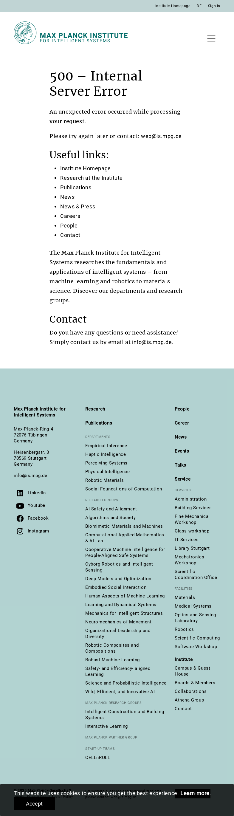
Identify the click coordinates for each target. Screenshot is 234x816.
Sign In (214, 6)
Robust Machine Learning (112, 659)
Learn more (195, 793)
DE (199, 6)
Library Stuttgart (192, 548)
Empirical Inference (106, 445)
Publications (75, 187)
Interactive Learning (106, 726)
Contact (70, 235)
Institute (184, 659)
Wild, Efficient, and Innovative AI (120, 691)
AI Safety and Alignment (111, 509)
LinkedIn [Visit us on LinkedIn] (37, 493)
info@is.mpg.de (30, 475)
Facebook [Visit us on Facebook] (38, 518)
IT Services (187, 539)
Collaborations (191, 691)
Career (182, 423)
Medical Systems (193, 606)
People (69, 225)
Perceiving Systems (106, 463)
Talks (180, 465)
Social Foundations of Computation (123, 489)
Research (95, 409)
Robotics (184, 629)
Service (182, 479)
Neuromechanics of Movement (118, 622)
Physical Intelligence (107, 471)
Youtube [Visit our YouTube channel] (36, 505)
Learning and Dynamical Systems (120, 604)
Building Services (193, 507)
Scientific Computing (197, 638)
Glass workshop (192, 531)
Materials (185, 597)
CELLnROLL (97, 757)
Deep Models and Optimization (118, 578)
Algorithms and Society (110, 517)
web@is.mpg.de (161, 136)
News (67, 197)
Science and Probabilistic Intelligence (126, 683)
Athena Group (189, 700)
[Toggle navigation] (211, 38)
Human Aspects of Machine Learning (125, 596)
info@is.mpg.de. (152, 342)
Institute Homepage (172, 6)
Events (182, 451)
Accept (34, 803)
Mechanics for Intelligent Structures (124, 613)
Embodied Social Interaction (115, 587)
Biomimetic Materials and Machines (124, 526)
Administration (191, 499)
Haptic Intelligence (105, 454)
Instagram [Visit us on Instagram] (38, 531)
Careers (70, 216)
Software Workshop (196, 646)
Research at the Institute (91, 178)
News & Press (77, 206)
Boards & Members (195, 682)
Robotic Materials (104, 480)
